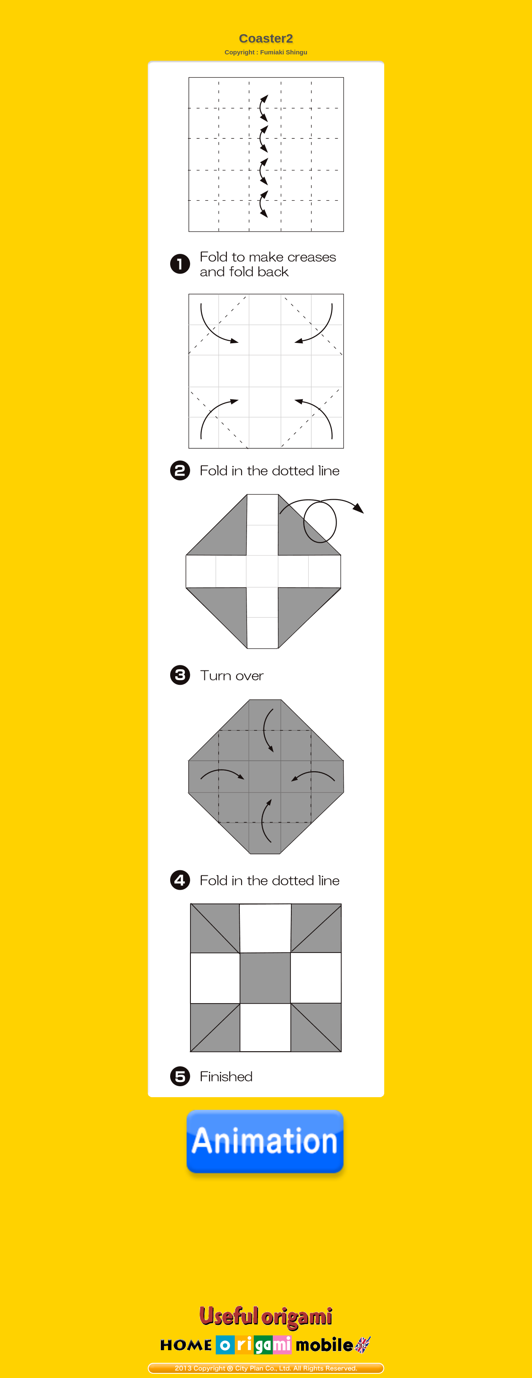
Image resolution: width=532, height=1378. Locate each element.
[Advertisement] (266, 10)
